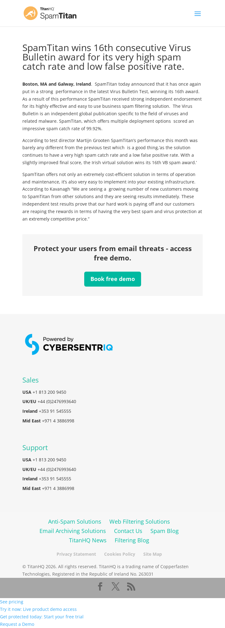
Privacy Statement (76, 554)
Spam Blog (164, 531)
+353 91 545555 (55, 411)
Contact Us (128, 531)
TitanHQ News (88, 540)
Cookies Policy (119, 554)
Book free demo (112, 279)
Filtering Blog (132, 540)
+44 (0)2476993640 (57, 401)
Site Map (152, 554)
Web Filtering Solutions (139, 521)
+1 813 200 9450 (49, 392)
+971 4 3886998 (58, 421)
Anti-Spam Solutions (74, 521)
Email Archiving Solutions (72, 531)
